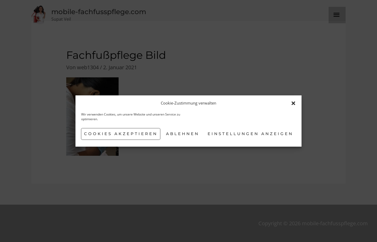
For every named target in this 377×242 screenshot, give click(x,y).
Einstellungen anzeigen (250, 133)
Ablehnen (182, 133)
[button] (293, 103)
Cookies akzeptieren (121, 133)
